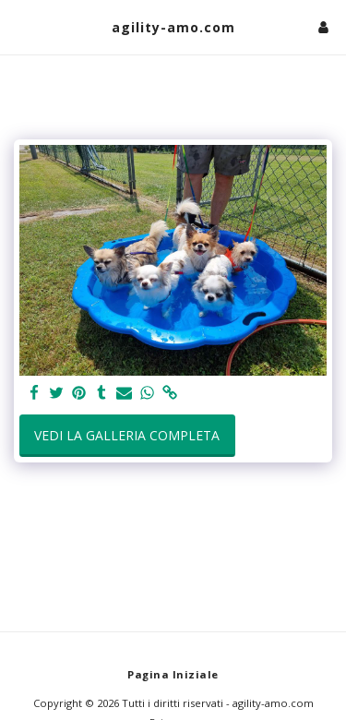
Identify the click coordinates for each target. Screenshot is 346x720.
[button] (20, 26)
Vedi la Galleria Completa (127, 435)
